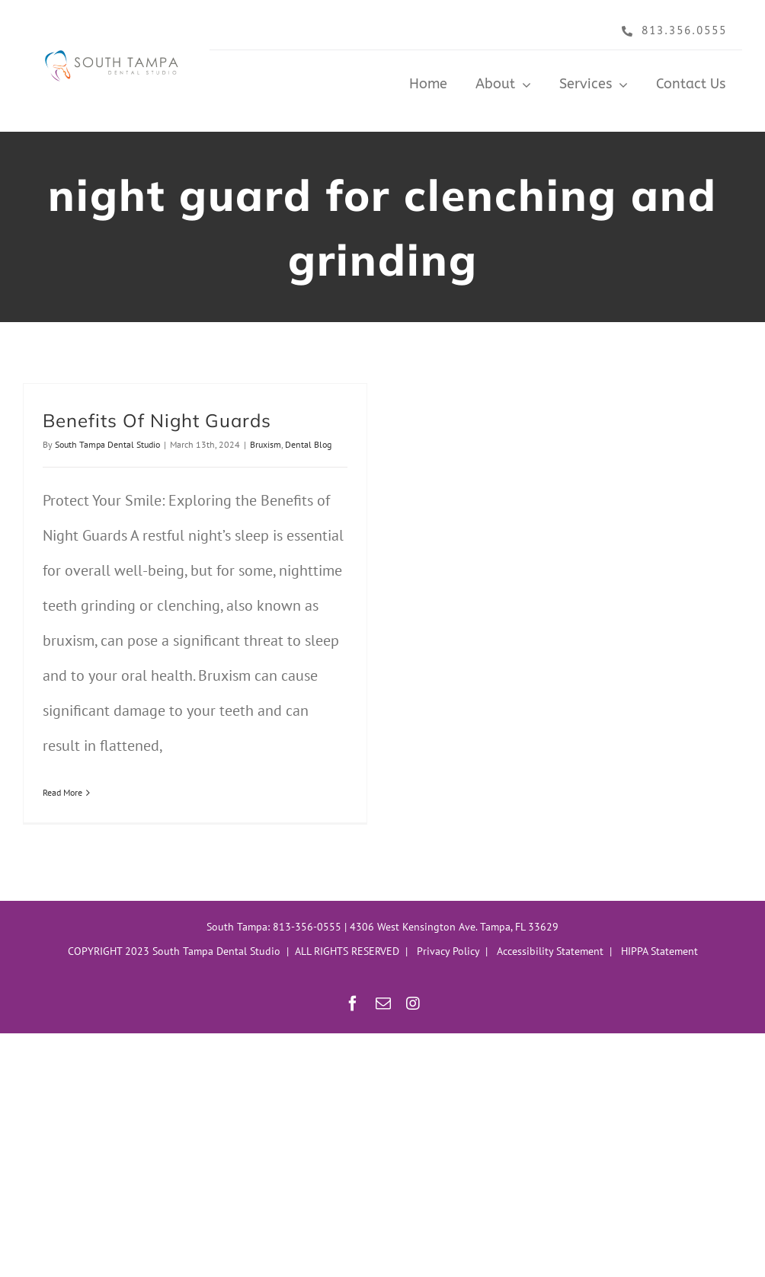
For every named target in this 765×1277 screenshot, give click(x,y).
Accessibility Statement (550, 951)
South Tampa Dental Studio (107, 444)
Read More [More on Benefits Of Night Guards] (62, 792)
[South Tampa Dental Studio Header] (114, 46)
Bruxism (265, 444)
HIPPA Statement (659, 951)
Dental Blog (308, 444)
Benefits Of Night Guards (157, 420)
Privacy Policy (448, 951)
